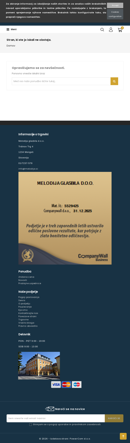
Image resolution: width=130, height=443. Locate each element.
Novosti (22, 280)
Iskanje (114, 81)
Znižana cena (26, 277)
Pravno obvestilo (28, 326)
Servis (21, 300)
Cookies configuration (115, 14)
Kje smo (23, 310)
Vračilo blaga (26, 322)
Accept (115, 5)
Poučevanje (25, 306)
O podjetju (24, 303)
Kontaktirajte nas (28, 313)
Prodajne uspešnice (29, 283)
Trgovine (23, 319)
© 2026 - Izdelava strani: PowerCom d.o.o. (65, 438)
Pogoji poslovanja (28, 297)
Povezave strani (27, 316)
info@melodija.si (28, 168)
